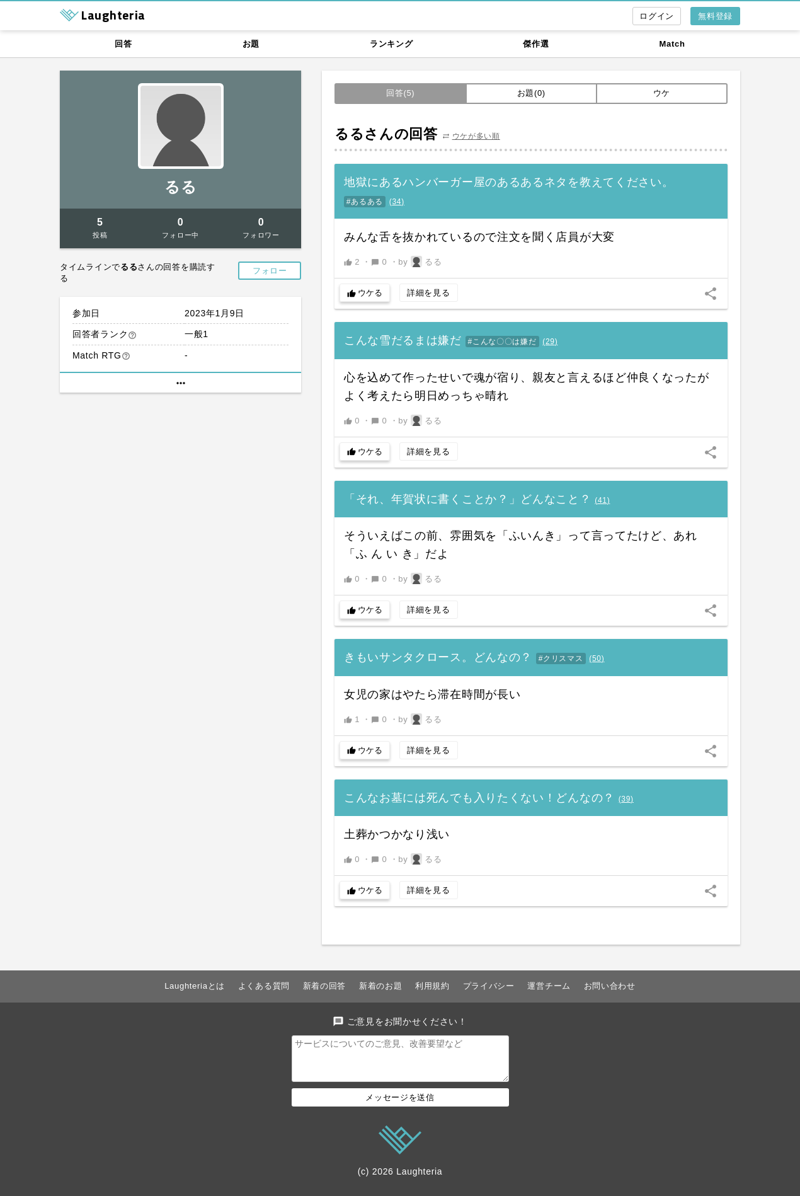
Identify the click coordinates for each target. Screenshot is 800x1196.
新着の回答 (324, 986)
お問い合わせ (610, 986)
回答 (123, 44)
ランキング (391, 44)
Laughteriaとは (194, 986)
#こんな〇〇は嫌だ (502, 341)
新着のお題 (381, 986)
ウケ (661, 93)
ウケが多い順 (476, 136)
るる (180, 186)
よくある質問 (264, 986)
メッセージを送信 (400, 1105)
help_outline (132, 335)
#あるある (364, 201)
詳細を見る (428, 292)
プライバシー (489, 986)
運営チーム (549, 986)
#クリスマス (561, 658)
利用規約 (432, 986)
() (396, 201)
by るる (420, 261)
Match (672, 44)
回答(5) (400, 93)
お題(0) (531, 93)
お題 (251, 44)
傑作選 (536, 44)
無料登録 (715, 16)
